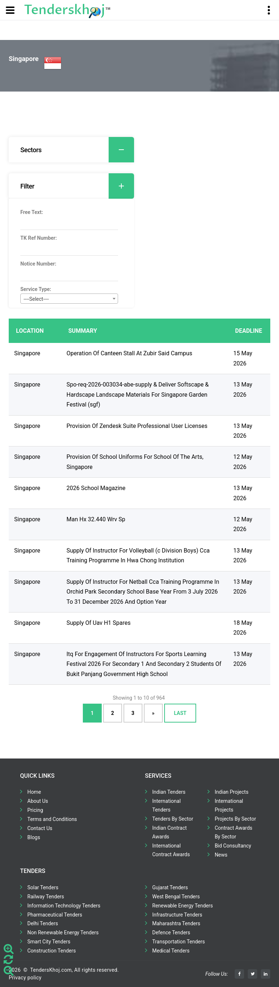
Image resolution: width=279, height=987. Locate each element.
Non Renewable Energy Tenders (62, 932)
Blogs (33, 837)
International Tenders (166, 805)
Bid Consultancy (233, 846)
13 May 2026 (242, 389)
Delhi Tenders (42, 923)
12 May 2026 (242, 461)
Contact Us (39, 828)
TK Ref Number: (38, 238)
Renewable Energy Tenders (182, 906)
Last (180, 713)
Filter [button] (77, 186)
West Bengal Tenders (176, 896)
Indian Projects (231, 792)
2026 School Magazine (95, 488)
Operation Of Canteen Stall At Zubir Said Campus (129, 353)
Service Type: (35, 289)
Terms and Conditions (52, 819)
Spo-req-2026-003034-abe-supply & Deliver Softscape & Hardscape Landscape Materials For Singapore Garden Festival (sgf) (137, 394)
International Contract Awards (171, 850)
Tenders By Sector (172, 819)
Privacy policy (25, 977)
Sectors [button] (77, 149)
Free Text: (31, 212)
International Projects (229, 805)
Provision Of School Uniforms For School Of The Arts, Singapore (134, 461)
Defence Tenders (171, 932)
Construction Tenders (51, 951)
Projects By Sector (235, 819)
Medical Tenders (171, 951)
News (221, 855)
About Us (37, 801)
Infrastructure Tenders (177, 915)
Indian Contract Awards (169, 832)
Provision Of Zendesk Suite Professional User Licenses (136, 425)
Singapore (27, 353)
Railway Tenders (45, 896)
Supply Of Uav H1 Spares (98, 622)
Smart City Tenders (48, 941)
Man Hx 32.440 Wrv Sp (95, 519)
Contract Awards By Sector (233, 832)
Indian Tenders (169, 792)
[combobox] (69, 299)
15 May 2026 (242, 358)
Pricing (35, 810)
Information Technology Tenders (63, 906)
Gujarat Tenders (170, 887)
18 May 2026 (242, 627)
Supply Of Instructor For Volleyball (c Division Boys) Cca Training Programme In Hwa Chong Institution (138, 555)
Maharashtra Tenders (176, 923)
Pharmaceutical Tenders (54, 915)
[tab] (71, 149)
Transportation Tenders (178, 941)
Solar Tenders (42, 887)
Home (34, 792)
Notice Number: (38, 264)
